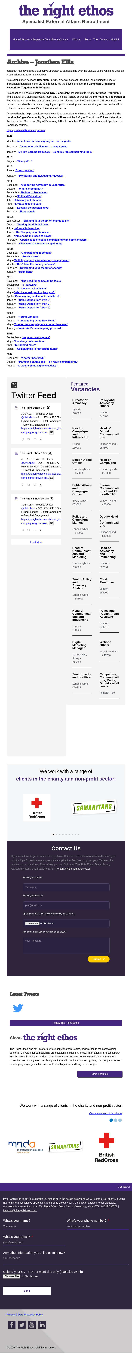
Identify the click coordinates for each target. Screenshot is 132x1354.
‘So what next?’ (30, 256)
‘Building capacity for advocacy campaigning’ (41, 260)
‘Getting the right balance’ (32, 224)
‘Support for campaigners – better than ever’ (41, 324)
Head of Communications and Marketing (81, 552)
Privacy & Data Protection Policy (25, 1316)
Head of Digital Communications (109, 433)
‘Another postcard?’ (33, 358)
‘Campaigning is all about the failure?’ (37, 296)
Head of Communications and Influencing (81, 615)
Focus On (88, 49)
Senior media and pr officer (82, 676)
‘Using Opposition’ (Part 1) (34, 307)
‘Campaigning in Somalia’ (36, 252)
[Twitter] (14, 386)
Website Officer (105, 643)
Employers (39, 39)
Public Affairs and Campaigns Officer (82, 489)
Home (16, 39)
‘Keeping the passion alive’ (32, 207)
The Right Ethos (30, 409)
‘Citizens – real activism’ (31, 288)
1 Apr (44, 454)
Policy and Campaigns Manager (80, 519)
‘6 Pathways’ (29, 284)
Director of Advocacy (80, 401)
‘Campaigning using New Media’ (36, 320)
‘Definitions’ (25, 271)
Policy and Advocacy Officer (107, 403)
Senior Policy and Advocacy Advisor (81, 584)
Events (55, 39)
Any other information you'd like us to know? (34, 1254)
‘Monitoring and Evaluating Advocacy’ (41, 175)
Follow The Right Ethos (66, 1024)
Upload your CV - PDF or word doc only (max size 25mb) (43, 1273)
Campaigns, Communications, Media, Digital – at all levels (109, 680)
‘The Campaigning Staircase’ (32, 232)
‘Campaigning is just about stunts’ (37, 348)
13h (43, 409)
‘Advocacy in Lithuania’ (28, 200)
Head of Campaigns (108, 461)
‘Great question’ (24, 170)
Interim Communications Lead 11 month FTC (109, 489)
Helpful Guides (115, 49)
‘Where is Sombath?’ (30, 188)
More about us (100, 1075)
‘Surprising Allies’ (25, 345)
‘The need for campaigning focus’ (41, 281)
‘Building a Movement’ (34, 192)
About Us (48, 49)
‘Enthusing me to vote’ (28, 204)
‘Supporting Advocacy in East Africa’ (42, 185)
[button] (53, 835)
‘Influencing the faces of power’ (33, 236)
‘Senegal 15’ (24, 161)
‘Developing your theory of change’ (41, 268)
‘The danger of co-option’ (29, 341)
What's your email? (17, 1238)
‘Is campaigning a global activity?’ (37, 365)
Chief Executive (107, 581)
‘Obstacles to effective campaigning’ (40, 243)
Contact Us (63, 49)
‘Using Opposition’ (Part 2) (34, 303)
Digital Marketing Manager (79, 645)
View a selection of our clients (105, 1114)
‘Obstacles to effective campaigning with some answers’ (53, 239)
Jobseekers (26, 39)
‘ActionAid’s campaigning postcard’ (39, 328)
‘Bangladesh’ (27, 211)
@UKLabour (28, 418)
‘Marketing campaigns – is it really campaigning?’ (48, 361)
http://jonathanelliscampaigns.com (26, 130)
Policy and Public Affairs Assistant (109, 613)
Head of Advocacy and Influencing (108, 552)
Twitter (23, 396)
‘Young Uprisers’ (28, 316)
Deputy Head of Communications (109, 521)
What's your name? (16, 1222)
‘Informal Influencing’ (27, 228)
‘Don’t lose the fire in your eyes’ (35, 264)
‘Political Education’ (29, 196)
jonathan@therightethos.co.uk (20, 1211)
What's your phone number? (87, 1222)
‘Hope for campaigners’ (36, 337)
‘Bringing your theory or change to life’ (46, 220)
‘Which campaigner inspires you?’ (34, 292)
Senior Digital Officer (82, 461)
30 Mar (45, 500)
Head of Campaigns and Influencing (80, 433)
